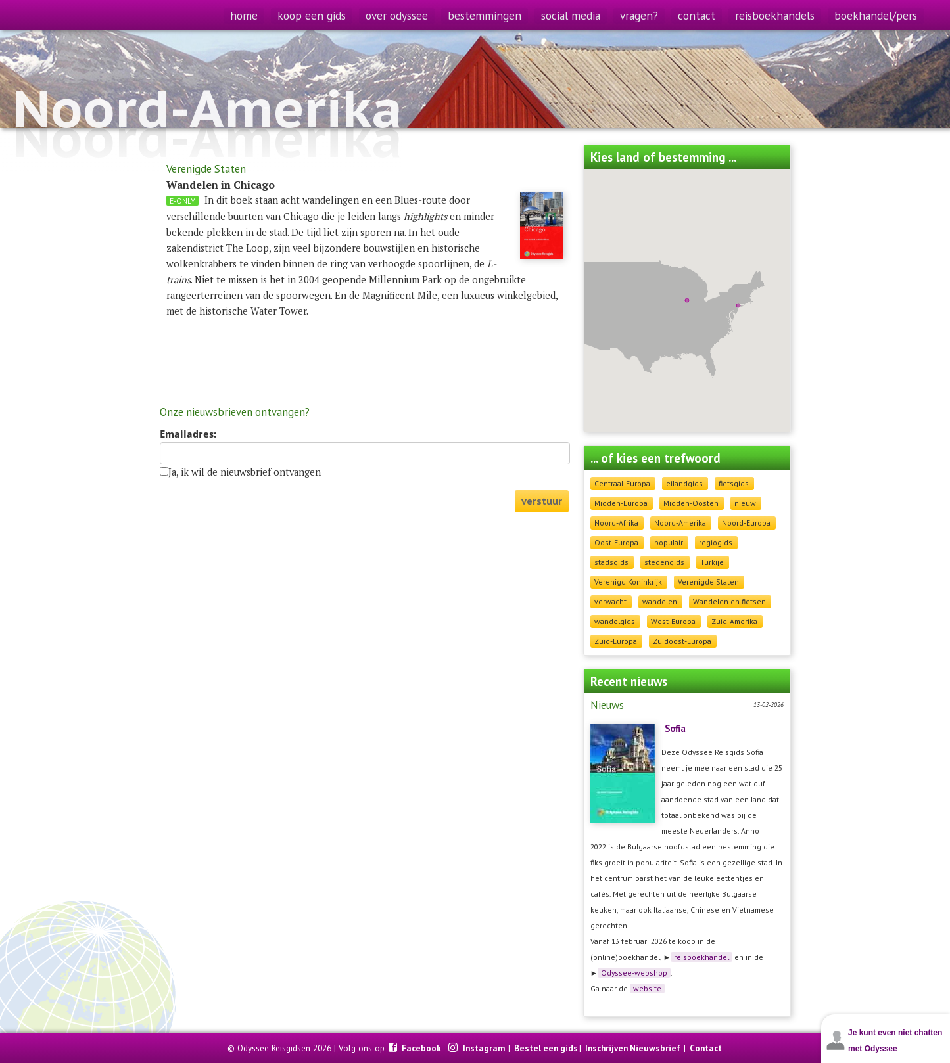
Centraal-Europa (622, 483)
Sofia (675, 728)
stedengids (664, 562)
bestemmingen (484, 15)
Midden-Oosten (691, 503)
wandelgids (614, 621)
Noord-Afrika (616, 523)
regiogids (715, 542)
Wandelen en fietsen (729, 601)
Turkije (712, 562)
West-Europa (673, 621)
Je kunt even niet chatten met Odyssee (895, 1040)
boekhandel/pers (875, 15)
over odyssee (397, 15)
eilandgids (684, 483)
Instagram (485, 1048)
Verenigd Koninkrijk (628, 582)
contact (696, 15)
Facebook (422, 1048)
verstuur (541, 501)
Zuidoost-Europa (682, 641)
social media (570, 15)
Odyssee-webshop (634, 973)
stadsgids (611, 562)
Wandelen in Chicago (220, 184)
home (244, 15)
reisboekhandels (775, 15)
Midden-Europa (621, 503)
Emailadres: (188, 434)
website (647, 988)
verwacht (610, 601)
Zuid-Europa (615, 641)
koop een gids (311, 15)
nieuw (745, 503)
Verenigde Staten (708, 582)
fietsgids (734, 483)
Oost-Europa (616, 542)
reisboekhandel (701, 957)
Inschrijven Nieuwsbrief (632, 1048)
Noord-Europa (746, 523)
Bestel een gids (546, 1048)
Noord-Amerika (680, 523)
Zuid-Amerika (734, 621)
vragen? (639, 15)
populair (668, 542)
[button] (738, 305)
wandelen (659, 601)
